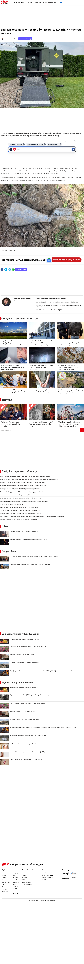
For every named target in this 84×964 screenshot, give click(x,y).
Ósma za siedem (27, 884)
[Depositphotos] (65, 878)
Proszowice (16, 882)
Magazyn (24, 873)
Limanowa (5, 887)
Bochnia (4, 875)
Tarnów (15, 888)
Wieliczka (15, 893)
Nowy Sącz (16, 873)
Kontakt (44, 880)
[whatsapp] (13, 269)
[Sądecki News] (73, 873)
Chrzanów (5, 880)
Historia (29, 2)
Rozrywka (37, 2)
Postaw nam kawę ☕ (25, 39)
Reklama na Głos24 (47, 875)
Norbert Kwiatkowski (9, 39)
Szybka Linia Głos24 (49, 2)
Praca (60, 2)
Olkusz (15, 875)
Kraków (4, 873)
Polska (5, 526)
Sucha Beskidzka (15, 885)
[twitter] (5, 269)
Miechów (4, 889)
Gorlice (4, 884)
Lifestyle (24, 875)
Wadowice (16, 891)
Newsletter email (47, 873)
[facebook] (2, 269)
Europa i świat (9, 551)
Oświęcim (15, 877)
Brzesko (4, 877)
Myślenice (5, 891)
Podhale (15, 880)
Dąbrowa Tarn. (6, 882)
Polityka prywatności (48, 877)
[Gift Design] (73, 878)
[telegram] (9, 269)
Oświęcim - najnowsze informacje (19, 318)
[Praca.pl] (65, 873)
